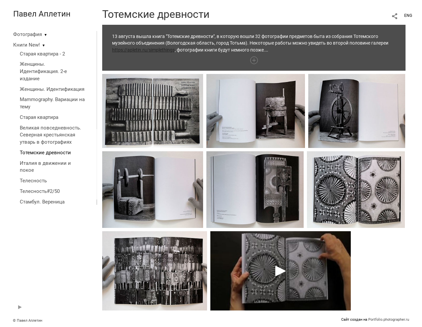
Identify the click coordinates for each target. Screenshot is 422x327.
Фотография (27, 34)
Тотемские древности (45, 153)
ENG (408, 15)
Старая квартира (39, 117)
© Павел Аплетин (27, 320)
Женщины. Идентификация (52, 89)
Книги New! (26, 45)
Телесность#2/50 (40, 191)
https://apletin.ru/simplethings (143, 50)
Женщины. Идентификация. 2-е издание (43, 71)
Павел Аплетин (42, 13)
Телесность (33, 181)
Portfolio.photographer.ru (388, 319)
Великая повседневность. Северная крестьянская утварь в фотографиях (50, 135)
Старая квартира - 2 (42, 54)
